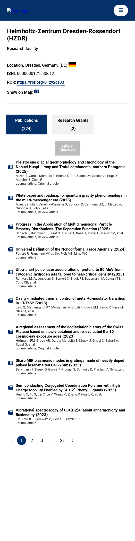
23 (62, 440)
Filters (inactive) (68, 148)
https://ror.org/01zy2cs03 (40, 82)
